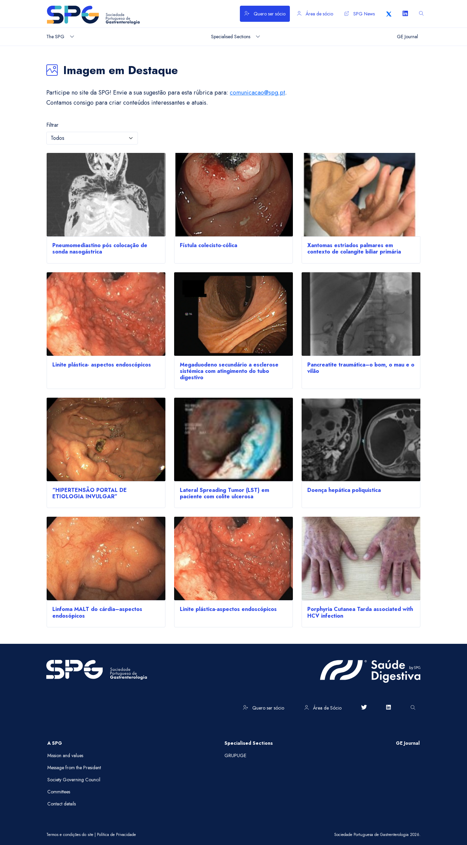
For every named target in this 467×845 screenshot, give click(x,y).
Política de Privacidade (116, 835)
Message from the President (74, 767)
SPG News (360, 13)
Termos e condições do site (69, 835)
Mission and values (65, 755)
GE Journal (408, 743)
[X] (389, 14)
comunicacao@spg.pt (257, 92)
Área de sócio (315, 13)
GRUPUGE (235, 755)
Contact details (61, 803)
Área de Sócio (323, 708)
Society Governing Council (73, 779)
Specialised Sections (248, 743)
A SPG (54, 743)
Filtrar (52, 125)
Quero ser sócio (265, 13)
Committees (58, 791)
